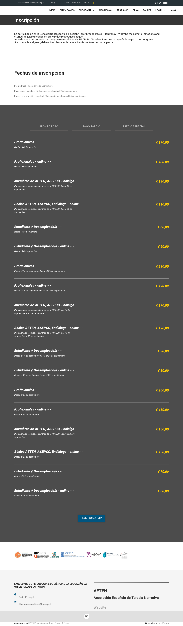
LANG (174, 10)
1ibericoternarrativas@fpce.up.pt (31, 3)
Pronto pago (48, 126)
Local (160, 10)
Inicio (52, 10)
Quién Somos (67, 10)
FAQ (53, 3)
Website (100, 607)
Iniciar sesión (161, 3)
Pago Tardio (91, 126)
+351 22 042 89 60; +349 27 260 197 (75, 3)
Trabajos (122, 10)
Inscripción (105, 10)
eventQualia (163, 623)
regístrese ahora (91, 518)
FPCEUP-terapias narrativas (40, 623)
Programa (86, 10)
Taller (147, 10)
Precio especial (134, 126)
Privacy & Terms (62, 623)
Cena (136, 10)
